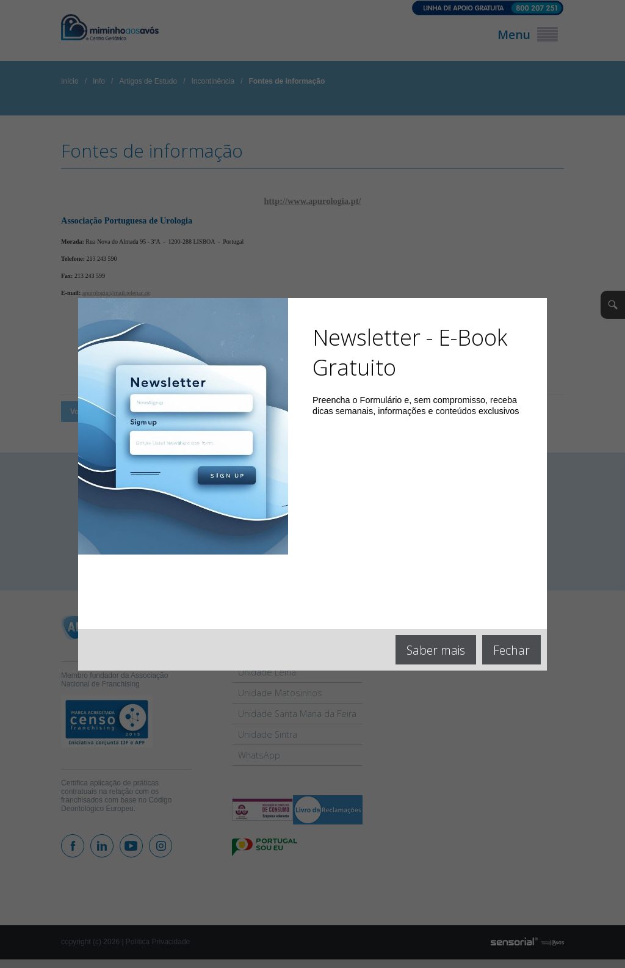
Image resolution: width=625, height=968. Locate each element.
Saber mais (435, 650)
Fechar (511, 650)
